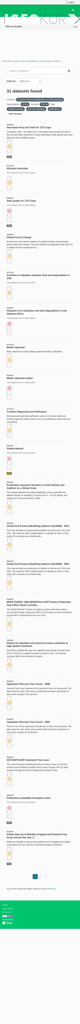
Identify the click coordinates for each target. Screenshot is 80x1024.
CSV (9, 473)
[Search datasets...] (36, 70)
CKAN (7, 922)
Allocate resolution (17, 168)
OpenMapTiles (32, 61)
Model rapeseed (16, 347)
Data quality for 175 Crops (21, 201)
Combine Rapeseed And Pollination (27, 411)
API (41, 889)
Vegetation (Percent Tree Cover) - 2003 (28, 722)
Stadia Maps (7, 61)
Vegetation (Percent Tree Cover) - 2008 (28, 684)
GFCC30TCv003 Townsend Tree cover (28, 760)
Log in (71, 2)
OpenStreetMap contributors (50, 61)
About (5, 905)
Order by (11, 81)
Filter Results (15, 114)
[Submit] (69, 70)
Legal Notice (8, 908)
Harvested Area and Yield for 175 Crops (29, 127)
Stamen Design (19, 61)
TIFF (9, 157)
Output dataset (15, 448)
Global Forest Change (19, 237)
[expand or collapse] (73, 10)
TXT (9, 864)
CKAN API (7, 912)
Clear (75, 27)
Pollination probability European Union (29, 798)
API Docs (51, 889)
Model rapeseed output (20, 378)
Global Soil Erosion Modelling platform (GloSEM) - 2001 (38, 564)
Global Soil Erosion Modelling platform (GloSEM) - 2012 (38, 526)
